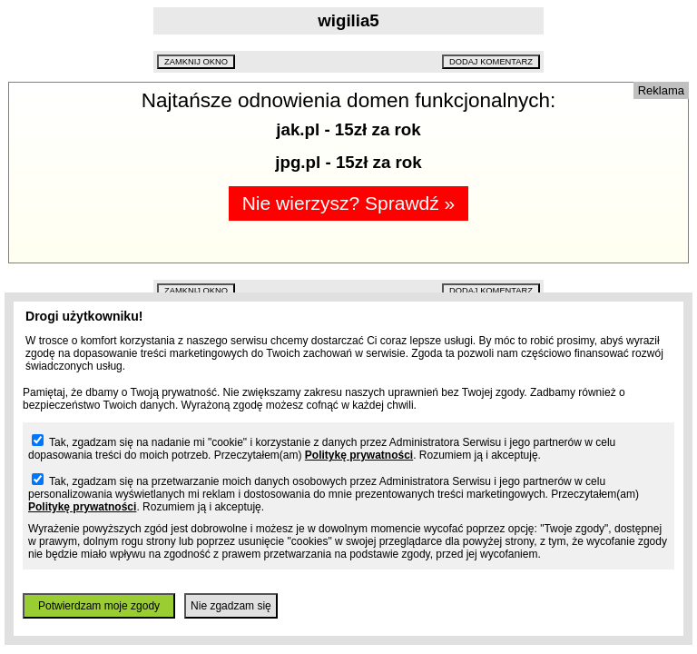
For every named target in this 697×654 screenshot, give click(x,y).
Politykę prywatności (359, 455)
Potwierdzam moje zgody (99, 606)
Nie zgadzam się (231, 606)
